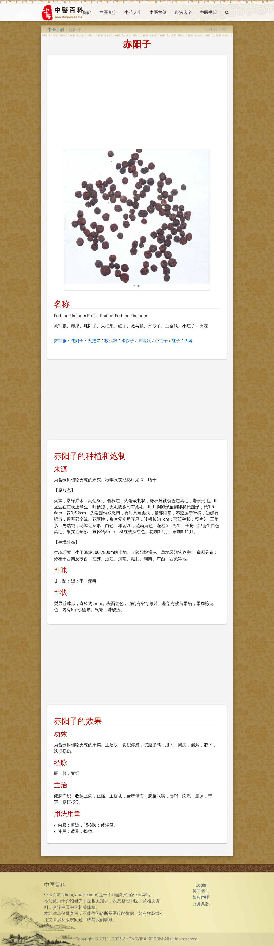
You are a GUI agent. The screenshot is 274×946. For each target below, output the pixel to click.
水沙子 (127, 340)
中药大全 (133, 12)
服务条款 (201, 904)
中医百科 (55, 29)
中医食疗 (107, 12)
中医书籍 (208, 12)
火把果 (93, 340)
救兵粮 (110, 340)
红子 (176, 340)
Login (201, 885)
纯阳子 (77, 340)
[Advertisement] (137, 103)
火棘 (188, 340)
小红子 (161, 340)
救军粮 (60, 340)
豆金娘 (144, 340)
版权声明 (201, 897)
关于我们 (201, 891)
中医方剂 (158, 12)
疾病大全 (183, 12)
